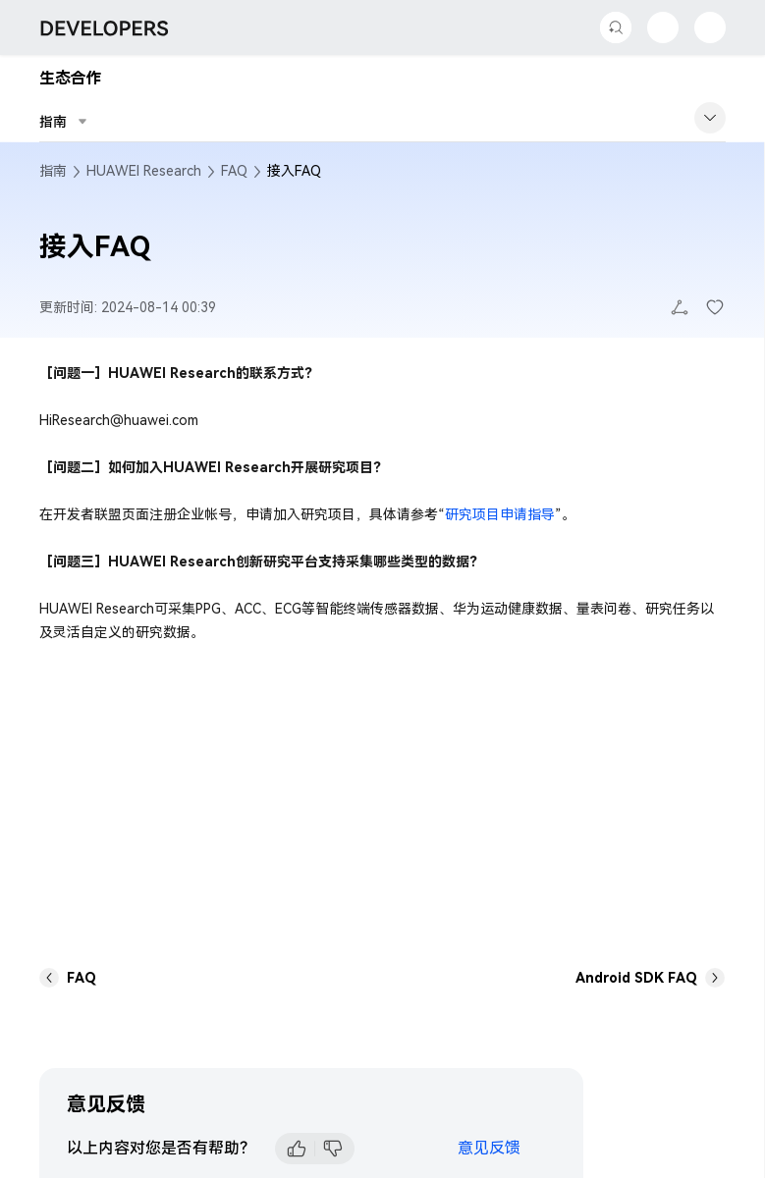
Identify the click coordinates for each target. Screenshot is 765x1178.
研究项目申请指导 (500, 514)
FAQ (234, 171)
